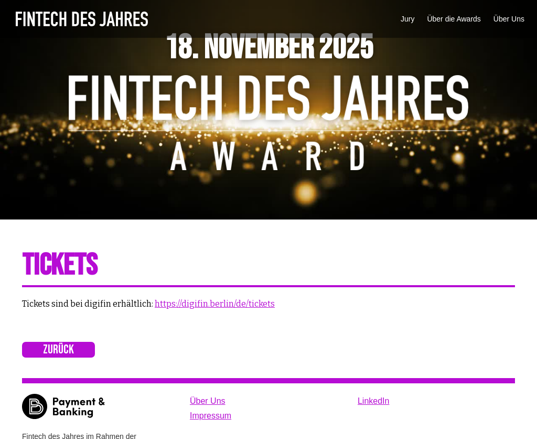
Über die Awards (453, 19)
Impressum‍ (210, 415)
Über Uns (508, 19)
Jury (407, 19)
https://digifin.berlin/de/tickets (215, 304)
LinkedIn (374, 400)
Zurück (58, 349)
